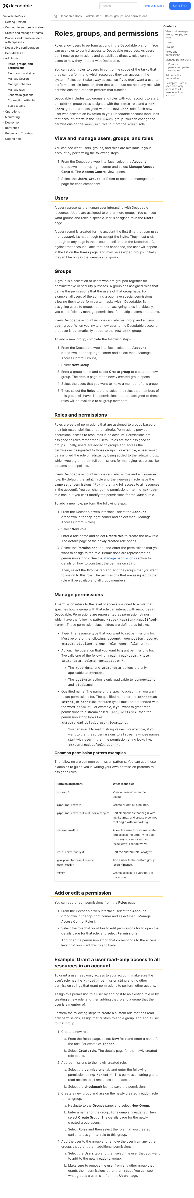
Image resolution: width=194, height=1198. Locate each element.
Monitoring (12, 117)
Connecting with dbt (21, 100)
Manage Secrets (19, 78)
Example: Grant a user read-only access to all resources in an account (176, 89)
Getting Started (15, 22)
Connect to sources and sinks (25, 27)
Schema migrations (21, 95)
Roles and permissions (172, 53)
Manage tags (16, 89)
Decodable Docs (14, 16)
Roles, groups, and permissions (20, 66)
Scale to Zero (17, 105)
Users (168, 42)
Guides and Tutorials (19, 133)
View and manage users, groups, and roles (177, 34)
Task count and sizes (22, 73)
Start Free (180, 6)
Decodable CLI (15, 53)
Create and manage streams (24, 33)
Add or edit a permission (173, 77)
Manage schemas (19, 84)
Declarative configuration (22, 47)
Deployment (13, 122)
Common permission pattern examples (179, 67)
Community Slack (153, 5)
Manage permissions (178, 59)
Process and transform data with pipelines (23, 40)
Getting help (13, 139)
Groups (169, 46)
